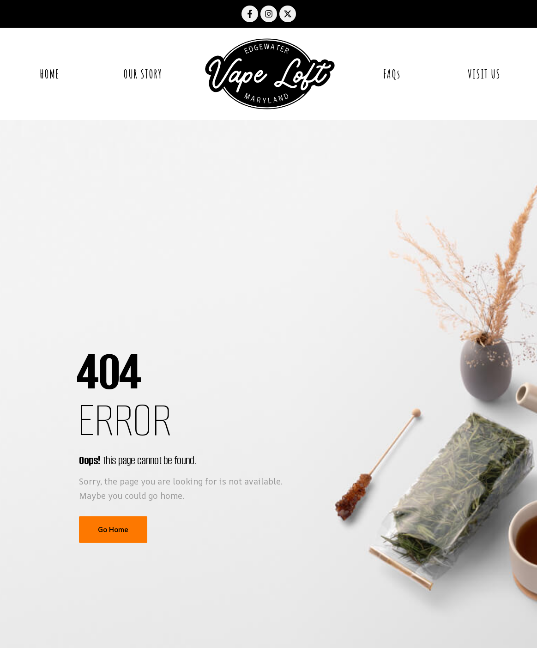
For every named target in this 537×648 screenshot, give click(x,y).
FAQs (391, 74)
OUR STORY (142, 74)
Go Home (113, 529)
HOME (49, 74)
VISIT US (484, 74)
